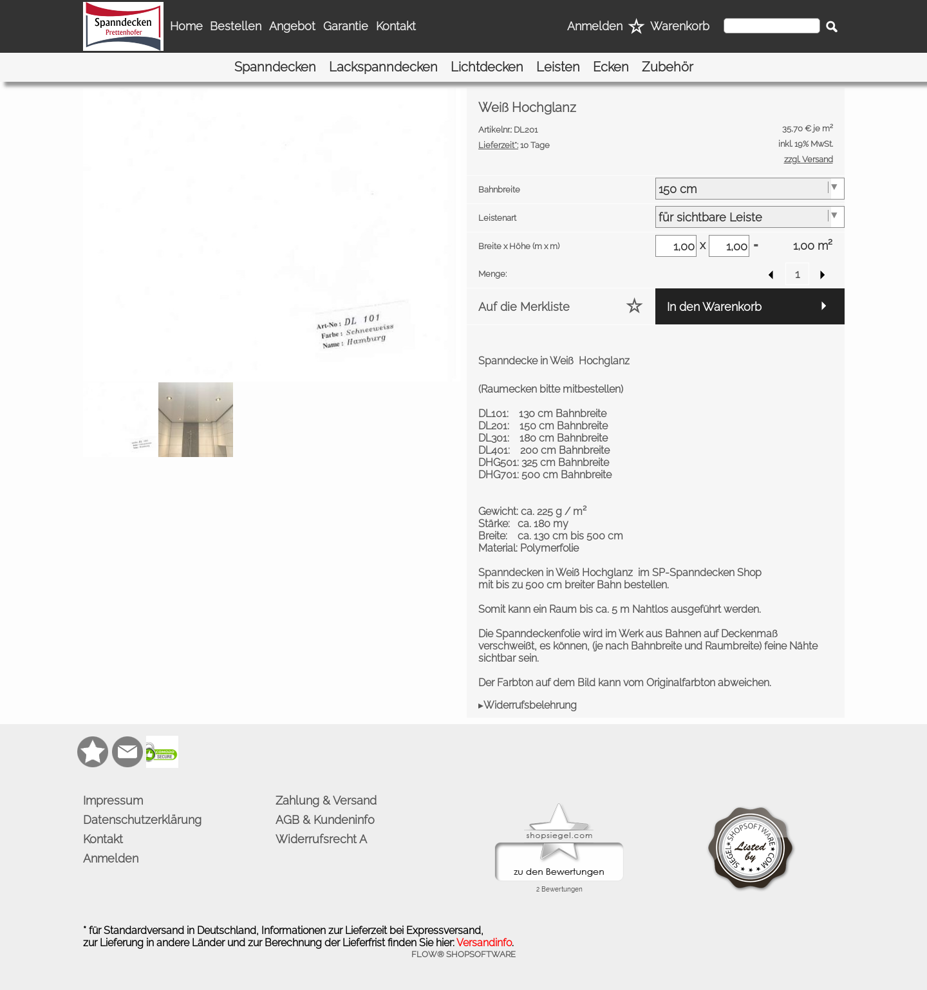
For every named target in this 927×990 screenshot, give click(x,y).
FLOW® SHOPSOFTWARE (463, 954)
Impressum (113, 800)
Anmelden (595, 26)
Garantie (345, 26)
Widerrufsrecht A (321, 839)
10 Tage (514, 145)
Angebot (292, 26)
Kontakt (396, 26)
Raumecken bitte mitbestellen (551, 389)
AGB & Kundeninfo (325, 820)
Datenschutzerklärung (142, 820)
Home (186, 26)
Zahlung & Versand (326, 800)
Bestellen (235, 26)
